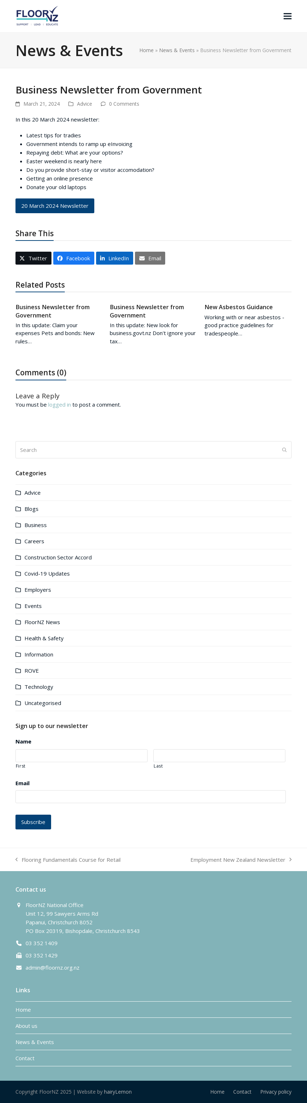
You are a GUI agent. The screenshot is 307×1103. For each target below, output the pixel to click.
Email (22, 783)
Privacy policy (276, 1091)
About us (26, 1025)
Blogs (31, 508)
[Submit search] (284, 449)
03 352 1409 (42, 943)
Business (35, 524)
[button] (288, 16)
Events (33, 605)
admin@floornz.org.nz (53, 967)
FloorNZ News (42, 622)
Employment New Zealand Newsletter (241, 860)
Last (158, 766)
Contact (25, 1058)
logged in (59, 404)
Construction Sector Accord (58, 557)
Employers (37, 589)
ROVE (31, 670)
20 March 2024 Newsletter (55, 205)
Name (23, 741)
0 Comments (124, 103)
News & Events (177, 50)
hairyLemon (118, 1091)
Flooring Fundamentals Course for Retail (68, 860)
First (21, 766)
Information (38, 654)
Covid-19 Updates (47, 573)
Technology (38, 686)
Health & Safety (44, 638)
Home (146, 50)
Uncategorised (42, 702)
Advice (84, 103)
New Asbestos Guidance (238, 307)
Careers (34, 541)
